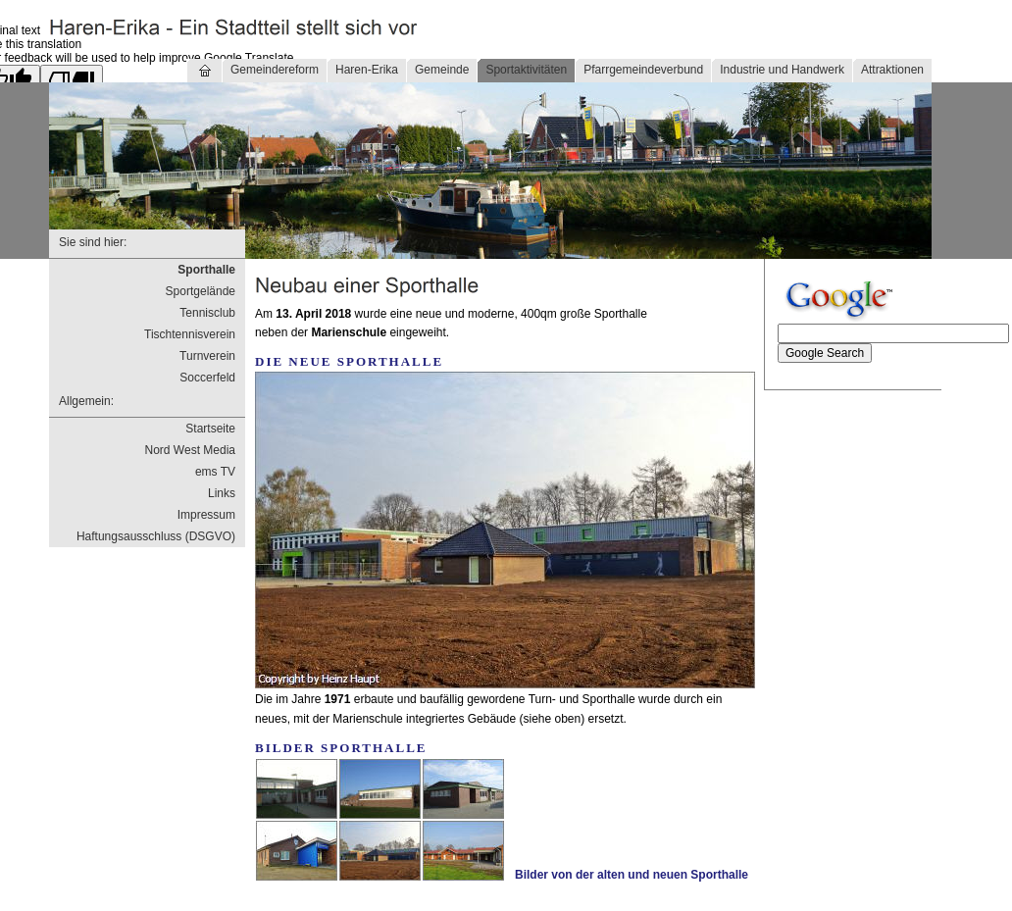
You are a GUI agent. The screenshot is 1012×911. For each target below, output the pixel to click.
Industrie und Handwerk (782, 69)
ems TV (215, 472)
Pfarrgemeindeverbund (643, 69)
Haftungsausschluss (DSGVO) (155, 536)
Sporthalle (206, 270)
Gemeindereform (274, 69)
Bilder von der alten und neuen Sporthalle (631, 875)
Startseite (210, 428)
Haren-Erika (366, 69)
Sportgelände (200, 291)
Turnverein (207, 356)
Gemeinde (442, 69)
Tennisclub (207, 313)
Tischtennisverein (189, 334)
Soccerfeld (207, 377)
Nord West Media (190, 450)
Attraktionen (892, 69)
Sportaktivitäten (526, 69)
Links (221, 493)
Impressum (206, 515)
